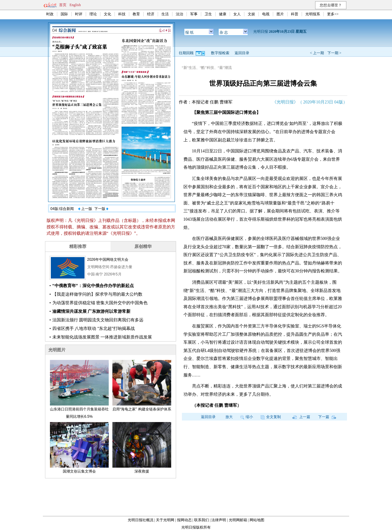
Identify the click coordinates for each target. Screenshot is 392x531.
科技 (122, 14)
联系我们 (201, 520)
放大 (229, 417)
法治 (179, 14)
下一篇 (327, 417)
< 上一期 (317, 53)
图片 (280, 14)
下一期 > (334, 53)
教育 (136, 14)
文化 (107, 14)
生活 (165, 14)
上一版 (85, 209)
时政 (50, 14)
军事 (194, 14)
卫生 (208, 14)
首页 (62, 5)
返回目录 (242, 53)
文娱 (251, 14)
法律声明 (218, 520)
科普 (294, 14)
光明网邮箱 (238, 520)
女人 (237, 14)
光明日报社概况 (140, 520)
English (75, 5)
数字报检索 (220, 53)
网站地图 (257, 520)
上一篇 (301, 417)
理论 (93, 14)
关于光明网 (165, 520)
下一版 (101, 209)
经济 (150, 14)
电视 (266, 14)
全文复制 (271, 417)
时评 (78, 14)
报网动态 (184, 520)
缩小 (246, 417)
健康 (222, 14)
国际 (64, 14)
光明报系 (312, 14)
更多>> (333, 14)
